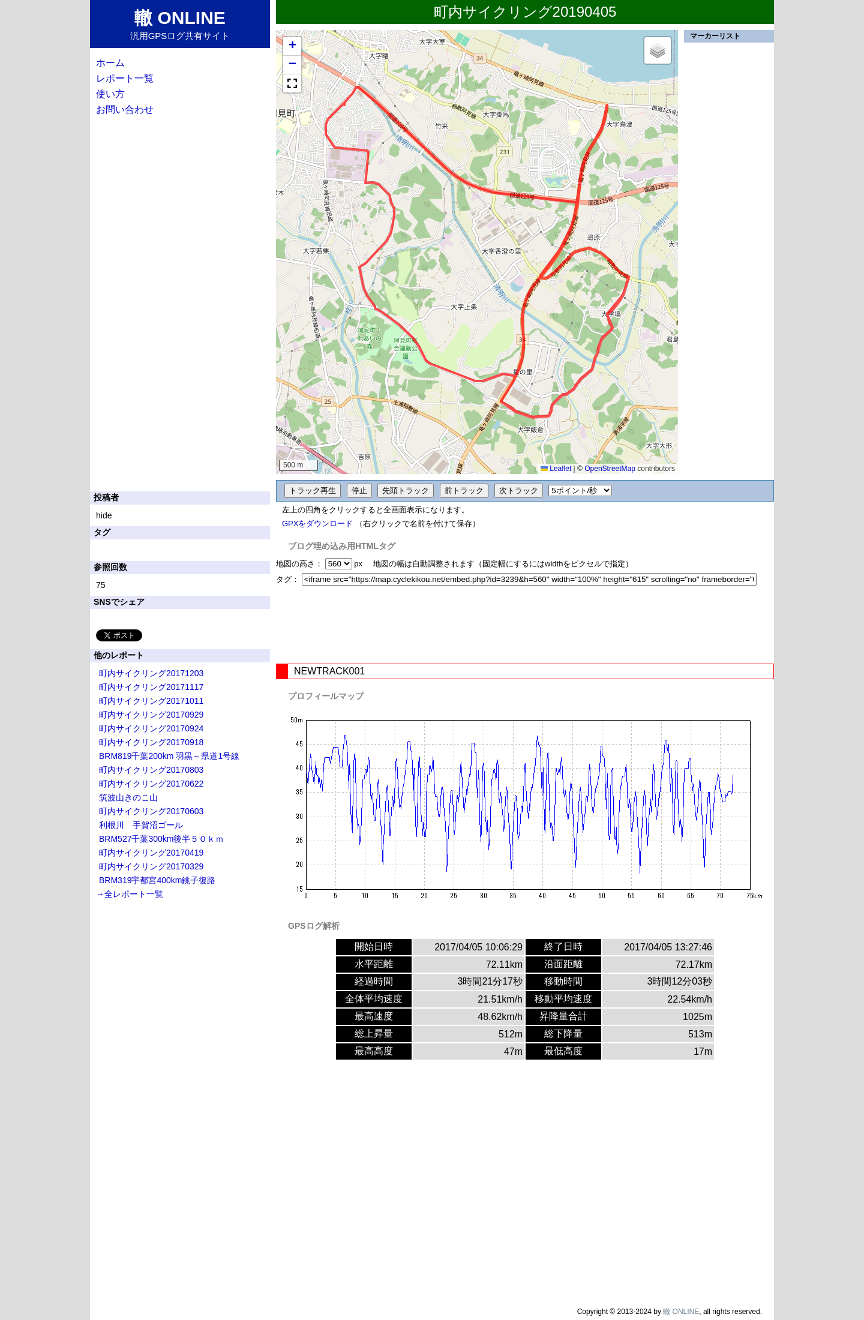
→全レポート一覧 (129, 894)
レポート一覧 (125, 78)
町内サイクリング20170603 (151, 811)
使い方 (110, 94)
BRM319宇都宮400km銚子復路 (157, 880)
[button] (292, 46)
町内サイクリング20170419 (151, 852)
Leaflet (556, 468)
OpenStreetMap (609, 468)
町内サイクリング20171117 (151, 687)
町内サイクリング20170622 (151, 783)
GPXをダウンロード (317, 523)
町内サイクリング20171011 (151, 701)
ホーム (110, 63)
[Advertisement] (525, 625)
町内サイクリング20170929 (151, 714)
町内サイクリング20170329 (151, 866)
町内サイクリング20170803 (151, 770)
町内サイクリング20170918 (151, 742)
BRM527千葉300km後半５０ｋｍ (161, 839)
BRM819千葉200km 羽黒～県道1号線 (169, 756)
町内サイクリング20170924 (151, 728)
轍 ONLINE (681, 1311)
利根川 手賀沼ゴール (141, 825)
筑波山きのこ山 (128, 797)
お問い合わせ (125, 109)
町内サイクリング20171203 (151, 673)
